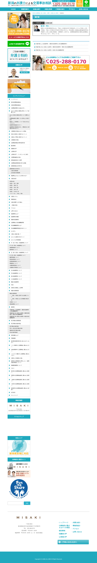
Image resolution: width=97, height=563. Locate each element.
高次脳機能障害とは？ (16, 225)
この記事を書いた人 (39, 23)
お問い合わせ (14, 211)
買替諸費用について (14, 304)
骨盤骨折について (14, 263)
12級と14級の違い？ (16, 234)
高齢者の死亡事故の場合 (15, 330)
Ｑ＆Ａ (12, 368)
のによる (29, 3)
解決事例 (13, 145)
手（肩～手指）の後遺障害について (19, 242)
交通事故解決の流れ (16, 157)
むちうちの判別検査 (16, 239)
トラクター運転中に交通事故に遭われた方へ (20, 354)
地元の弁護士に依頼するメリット (19, 134)
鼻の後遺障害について (16, 276)
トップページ (14, 99)
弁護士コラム (14, 196)
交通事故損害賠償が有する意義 (18, 163)
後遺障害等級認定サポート (16, 125)
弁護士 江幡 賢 (14, 185)
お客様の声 (14, 151)
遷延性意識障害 (15, 219)
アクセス (13, 208)
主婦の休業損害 (14, 170)
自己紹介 (13, 392)
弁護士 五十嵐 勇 (14, 191)
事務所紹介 (14, 199)
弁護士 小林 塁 (14, 189)
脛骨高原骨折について (15, 259)
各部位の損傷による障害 (17, 287)
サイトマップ (14, 395)
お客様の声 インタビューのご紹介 (19, 154)
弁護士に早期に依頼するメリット (19, 137)
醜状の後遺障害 (15, 282)
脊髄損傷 (13, 338)
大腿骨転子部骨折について (16, 267)
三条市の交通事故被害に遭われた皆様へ (20, 384)
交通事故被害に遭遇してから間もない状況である (19, 119)
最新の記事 (49, 23)
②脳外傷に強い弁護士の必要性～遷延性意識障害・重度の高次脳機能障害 (54, 47)
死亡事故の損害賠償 (16, 320)
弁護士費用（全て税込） (17, 202)
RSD (12, 284)
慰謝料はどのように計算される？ (19, 175)
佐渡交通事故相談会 (16, 105)
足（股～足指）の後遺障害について (19, 252)
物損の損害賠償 (15, 290)
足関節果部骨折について (15, 261)
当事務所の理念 (15, 140)
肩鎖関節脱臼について (15, 247)
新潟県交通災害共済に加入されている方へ (20, 341)
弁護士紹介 (14, 178)
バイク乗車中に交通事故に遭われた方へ (20, 346)
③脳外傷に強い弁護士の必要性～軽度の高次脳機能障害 (50, 50)
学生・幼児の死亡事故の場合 (16, 328)
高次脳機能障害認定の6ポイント (19, 228)
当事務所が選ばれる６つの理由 (18, 131)
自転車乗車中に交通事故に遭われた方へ (20, 350)
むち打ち (13, 231)
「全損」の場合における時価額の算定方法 (20, 299)
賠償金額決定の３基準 (16, 160)
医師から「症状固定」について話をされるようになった (19, 122)
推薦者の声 (14, 148)
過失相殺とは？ (15, 335)
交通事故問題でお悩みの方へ (18, 108)
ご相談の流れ (14, 205)
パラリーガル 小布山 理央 (16, 193)
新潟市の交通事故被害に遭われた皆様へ (20, 371)
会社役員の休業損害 (15, 172)
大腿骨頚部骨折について (15, 265)
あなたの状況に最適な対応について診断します (20, 111)
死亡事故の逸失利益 (16, 323)
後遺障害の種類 (15, 216)
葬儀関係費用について (16, 365)
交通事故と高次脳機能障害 (17, 222)
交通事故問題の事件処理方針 (18, 142)
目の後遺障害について (16, 270)
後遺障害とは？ (15, 213)
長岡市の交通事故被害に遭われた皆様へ (20, 376)
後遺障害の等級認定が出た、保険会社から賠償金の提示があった (19, 127)
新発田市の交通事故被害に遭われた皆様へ (20, 389)
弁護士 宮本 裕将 (14, 183)
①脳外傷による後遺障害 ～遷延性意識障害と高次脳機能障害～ (52, 43)
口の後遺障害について (16, 279)
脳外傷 (12, 307)
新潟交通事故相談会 (16, 102)
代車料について (13, 302)
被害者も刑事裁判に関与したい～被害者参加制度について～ (20, 361)
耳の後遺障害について (16, 273)
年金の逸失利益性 (14, 332)
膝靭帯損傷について (14, 257)
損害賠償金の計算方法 (16, 165)
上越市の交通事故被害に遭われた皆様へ (20, 380)
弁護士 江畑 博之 (14, 187)
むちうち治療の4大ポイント (18, 237)
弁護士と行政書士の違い (17, 358)
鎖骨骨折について (14, 249)
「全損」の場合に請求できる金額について (20, 296)
